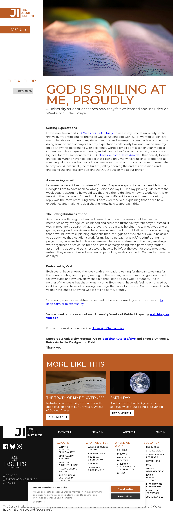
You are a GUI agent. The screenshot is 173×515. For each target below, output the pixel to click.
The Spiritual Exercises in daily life (67, 478)
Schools (122, 450)
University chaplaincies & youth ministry (126, 466)
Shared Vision (154, 450)
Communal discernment (96, 468)
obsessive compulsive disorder (119, 155)
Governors (153, 461)
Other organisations (155, 469)
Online (121, 473)
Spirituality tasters (66, 457)
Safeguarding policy (21, 479)
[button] (15, 29)
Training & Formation (96, 458)
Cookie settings (125, 496)
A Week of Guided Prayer (97, 133)
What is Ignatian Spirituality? (67, 449)
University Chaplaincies (108, 328)
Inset (149, 465)
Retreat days (96, 453)
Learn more (39, 501)
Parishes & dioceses (123, 458)
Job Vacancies (154, 497)
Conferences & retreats (155, 455)
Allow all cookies (125, 489)
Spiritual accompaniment (68, 463)
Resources (152, 447)
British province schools (151, 477)
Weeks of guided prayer (98, 448)
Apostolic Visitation (152, 491)
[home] (21, 13)
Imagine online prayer (68, 470)
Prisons (122, 454)
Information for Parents (154, 485)
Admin (10, 483)
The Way (93, 463)
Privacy (11, 475)
